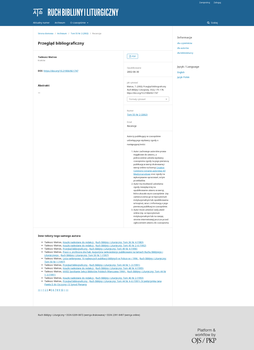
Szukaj (214, 22)
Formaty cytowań (137, 99)
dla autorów (183, 48)
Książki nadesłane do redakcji (78, 242)
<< (39, 289)
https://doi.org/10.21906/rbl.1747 (61, 70)
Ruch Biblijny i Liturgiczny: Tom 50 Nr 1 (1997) (85, 255)
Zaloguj (217, 2)
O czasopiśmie (78, 22)
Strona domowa (45, 33)
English (181, 72)
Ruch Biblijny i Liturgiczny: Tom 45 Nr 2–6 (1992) (120, 245)
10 (62, 289)
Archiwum (60, 22)
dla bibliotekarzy (185, 52)
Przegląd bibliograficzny (75, 248)
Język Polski (183, 77)
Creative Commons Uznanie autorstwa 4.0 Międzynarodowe (149, 170)
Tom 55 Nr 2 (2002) (79, 33)
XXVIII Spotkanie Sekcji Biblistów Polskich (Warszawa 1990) (94, 271)
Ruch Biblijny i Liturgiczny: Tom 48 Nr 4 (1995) (119, 268)
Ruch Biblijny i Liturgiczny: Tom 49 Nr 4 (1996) (113, 248)
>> (67, 289)
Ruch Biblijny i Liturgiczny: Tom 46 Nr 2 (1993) (119, 277)
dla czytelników (184, 43)
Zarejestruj (204, 2)
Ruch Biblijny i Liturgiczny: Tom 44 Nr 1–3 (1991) (114, 264)
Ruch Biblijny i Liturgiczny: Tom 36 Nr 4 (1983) (119, 242)
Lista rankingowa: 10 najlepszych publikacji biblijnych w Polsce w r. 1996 (100, 258)
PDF (134, 56)
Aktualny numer (41, 22)
